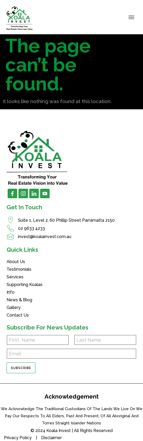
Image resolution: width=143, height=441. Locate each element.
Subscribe (21, 368)
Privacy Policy (18, 437)
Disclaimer (51, 437)
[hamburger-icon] (131, 17)
